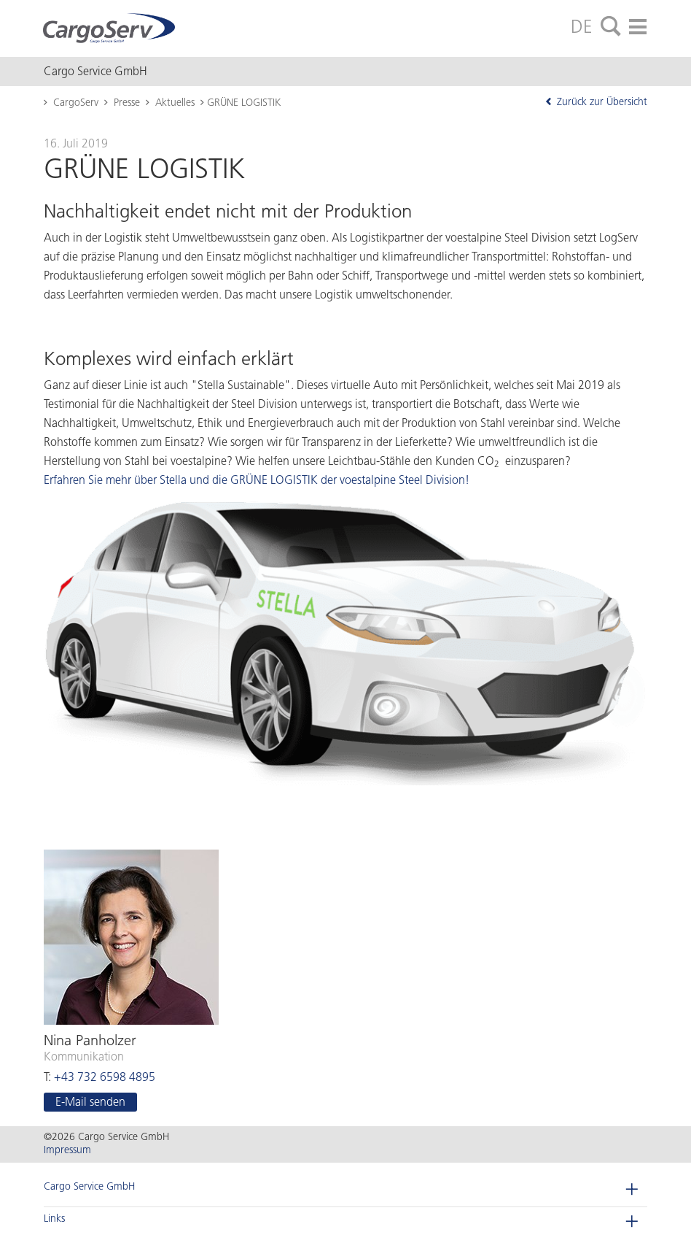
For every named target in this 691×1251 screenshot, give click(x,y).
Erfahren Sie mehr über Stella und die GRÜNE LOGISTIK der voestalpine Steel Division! (256, 480)
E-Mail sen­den (90, 1102)
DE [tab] (582, 26)
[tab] (611, 27)
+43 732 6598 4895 (104, 1077)
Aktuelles (175, 102)
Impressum (67, 1150)
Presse (127, 102)
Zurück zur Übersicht (595, 102)
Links (54, 1218)
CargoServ (75, 102)
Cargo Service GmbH (89, 1186)
